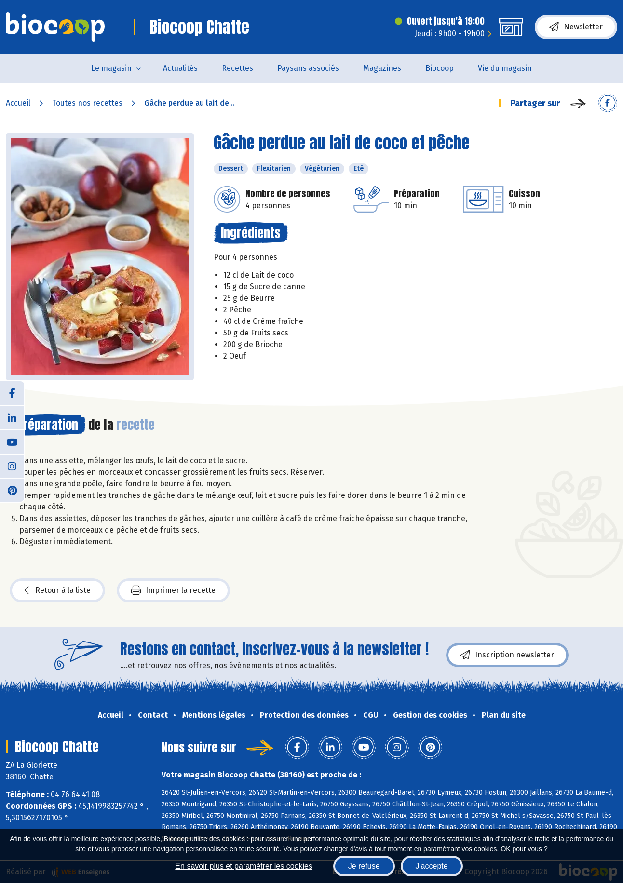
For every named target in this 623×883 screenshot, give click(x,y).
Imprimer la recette (173, 590)
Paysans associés (308, 68)
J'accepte (432, 866)
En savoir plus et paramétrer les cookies (243, 866)
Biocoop (439, 68)
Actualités (180, 68)
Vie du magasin (505, 68)
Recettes (237, 68)
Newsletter (576, 27)
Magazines (382, 68)
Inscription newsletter (507, 655)
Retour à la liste (57, 590)
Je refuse (364, 866)
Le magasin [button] (111, 68)
